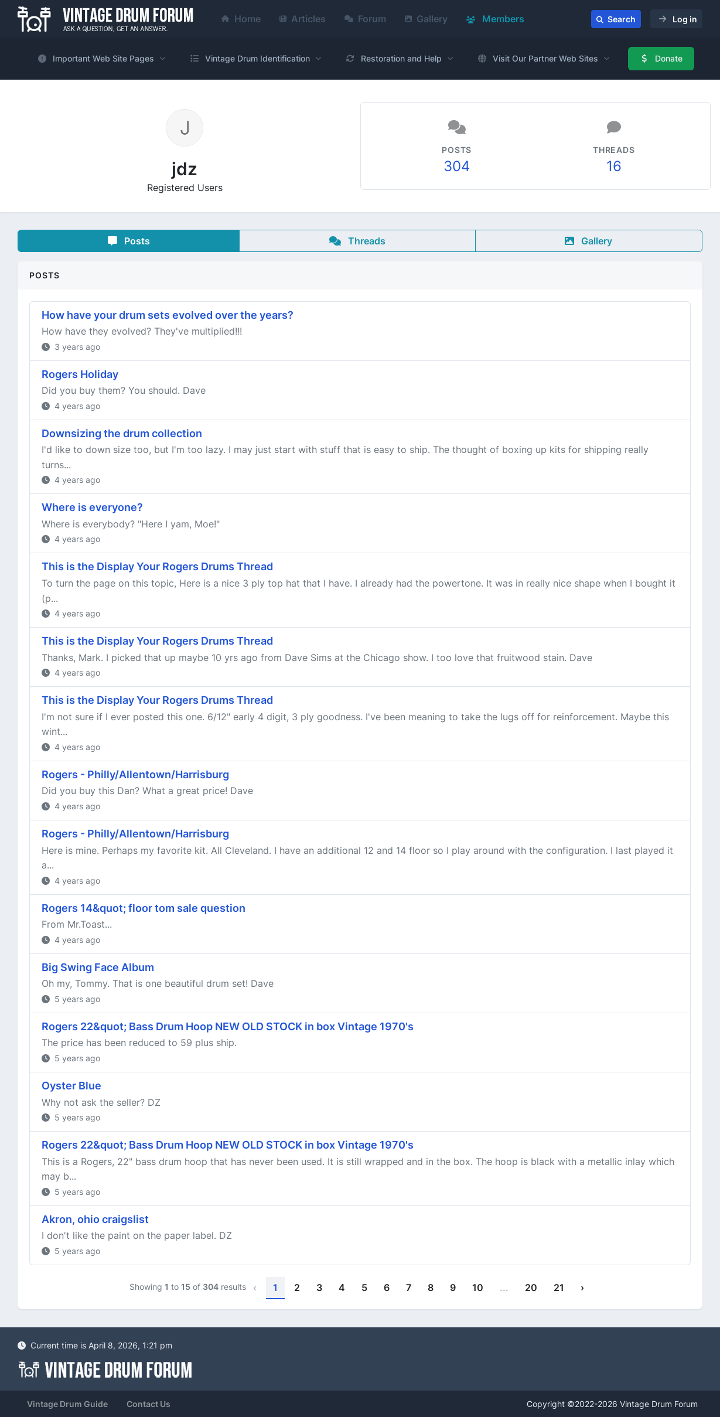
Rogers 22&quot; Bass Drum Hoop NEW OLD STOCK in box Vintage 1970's (228, 1026)
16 (614, 166)
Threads (357, 241)
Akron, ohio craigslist (95, 1219)
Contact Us (148, 1404)
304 (456, 166)
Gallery (426, 19)
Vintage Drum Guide (67, 1404)
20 (531, 1287)
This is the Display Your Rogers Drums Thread (157, 566)
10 (477, 1287)
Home (241, 19)
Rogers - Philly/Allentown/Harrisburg (135, 774)
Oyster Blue (71, 1085)
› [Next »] (582, 1287)
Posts (129, 241)
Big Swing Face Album (98, 967)
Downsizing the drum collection (122, 433)
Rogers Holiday (80, 374)
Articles (302, 19)
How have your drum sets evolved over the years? (168, 315)
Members (495, 19)
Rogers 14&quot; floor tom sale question (143, 908)
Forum (365, 19)
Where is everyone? (92, 507)
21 (559, 1287)
